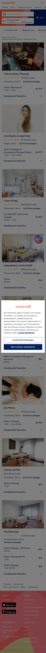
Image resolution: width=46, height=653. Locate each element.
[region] (23, 326)
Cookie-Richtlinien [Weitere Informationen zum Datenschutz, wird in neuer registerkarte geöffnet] (26, 333)
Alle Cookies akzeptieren (23, 347)
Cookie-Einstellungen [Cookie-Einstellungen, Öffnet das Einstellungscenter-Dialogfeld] (23, 340)
